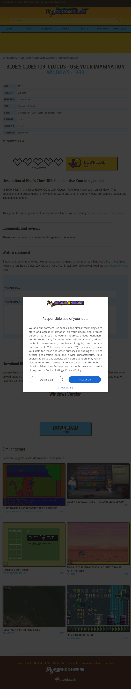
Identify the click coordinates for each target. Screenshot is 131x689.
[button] (65, 387)
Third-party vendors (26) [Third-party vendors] (62, 347)
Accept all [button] (85, 379)
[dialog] (65, 344)
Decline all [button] (46, 379)
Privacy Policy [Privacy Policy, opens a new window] (73, 370)
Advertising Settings (51, 366)
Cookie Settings (55, 370)
